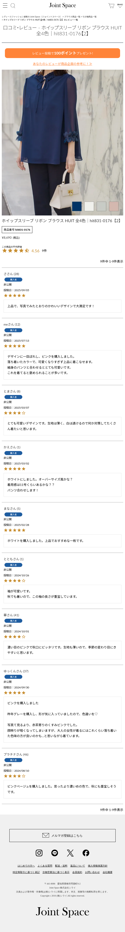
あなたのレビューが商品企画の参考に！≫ (62, 64)
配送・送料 (61, 865)
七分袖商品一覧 (90, 16)
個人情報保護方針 (98, 865)
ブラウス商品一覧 (72, 16)
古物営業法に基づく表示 (55, 872)
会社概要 (107, 872)
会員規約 (77, 872)
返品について (77, 865)
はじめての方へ (26, 865)
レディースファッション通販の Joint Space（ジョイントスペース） (32, 16)
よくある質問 (45, 865)
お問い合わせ (92, 872)
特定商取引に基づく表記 (26, 872)
